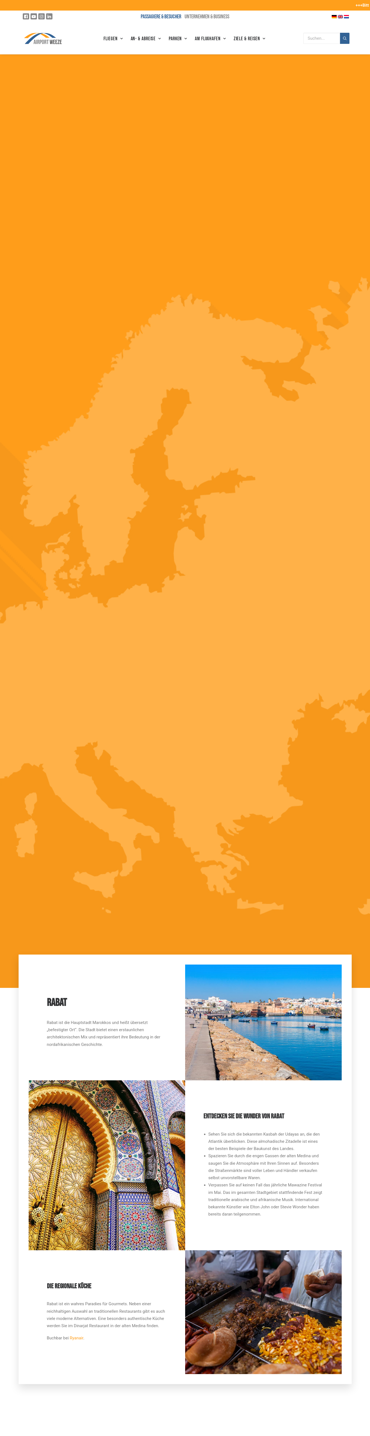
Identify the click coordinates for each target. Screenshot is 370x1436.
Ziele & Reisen (249, 39)
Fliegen (113, 39)
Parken (178, 39)
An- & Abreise (146, 39)
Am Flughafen (210, 39)
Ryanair (76, 1337)
